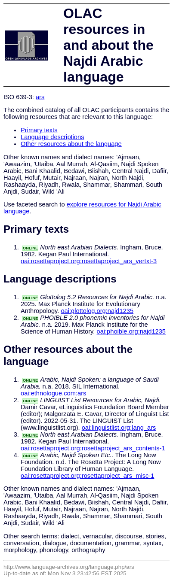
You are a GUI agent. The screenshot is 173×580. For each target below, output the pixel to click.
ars (40, 97)
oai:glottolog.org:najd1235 (97, 310)
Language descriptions (52, 137)
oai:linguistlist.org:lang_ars (119, 427)
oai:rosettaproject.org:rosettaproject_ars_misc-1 (87, 475)
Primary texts (39, 130)
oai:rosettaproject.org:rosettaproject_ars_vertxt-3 (89, 261)
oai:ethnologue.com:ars (53, 393)
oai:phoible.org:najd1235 (131, 331)
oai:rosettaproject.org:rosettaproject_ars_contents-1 (93, 448)
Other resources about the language (71, 143)
